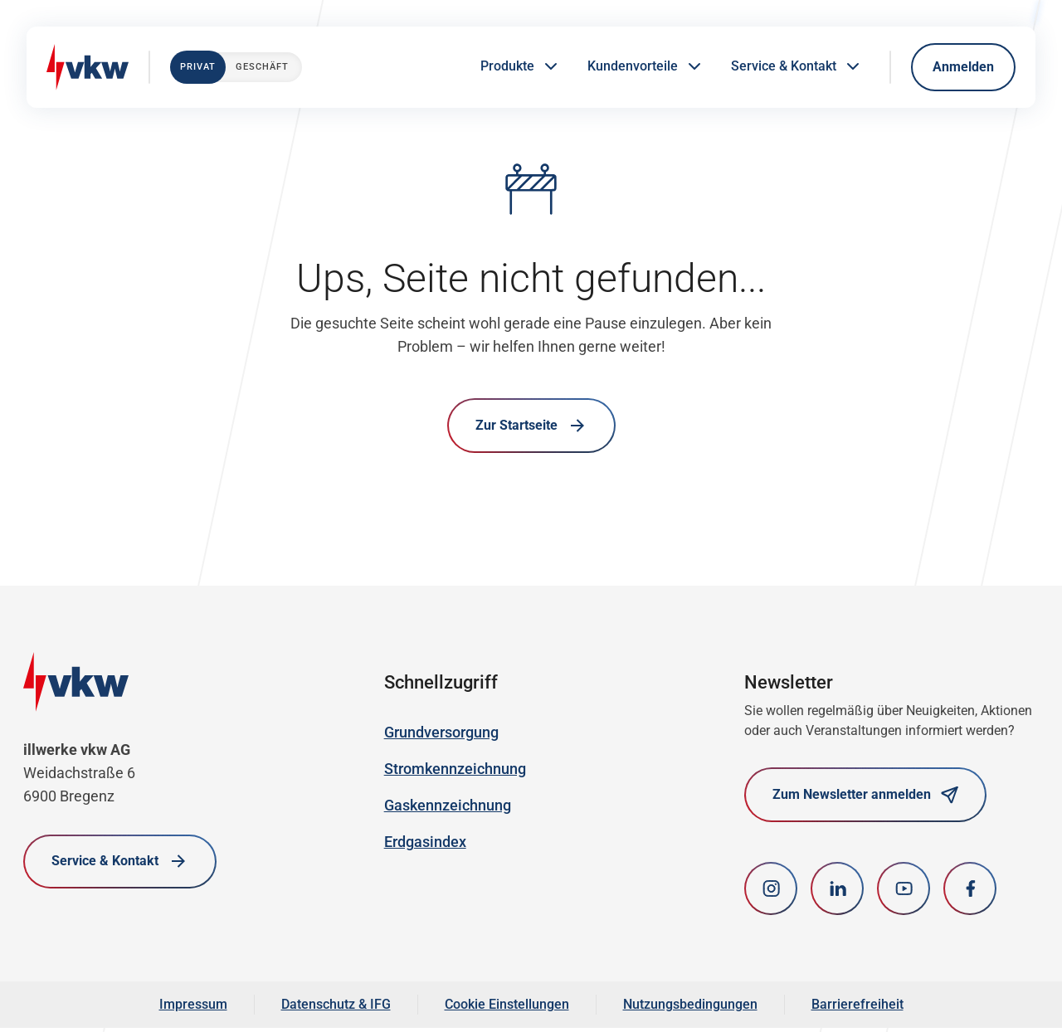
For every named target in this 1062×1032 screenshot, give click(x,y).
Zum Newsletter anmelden (865, 797)
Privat (198, 67)
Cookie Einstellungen (507, 1008)
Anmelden (963, 67)
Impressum (193, 1008)
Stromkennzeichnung (455, 771)
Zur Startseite (531, 426)
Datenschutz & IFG (336, 1008)
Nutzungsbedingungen (690, 1008)
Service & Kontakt (797, 67)
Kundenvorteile (645, 67)
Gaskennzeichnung (447, 807)
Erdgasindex (425, 844)
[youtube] (903, 892)
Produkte (520, 67)
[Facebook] (969, 892)
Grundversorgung (441, 734)
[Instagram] (770, 892)
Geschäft (262, 67)
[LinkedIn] (837, 892)
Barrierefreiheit (857, 1008)
